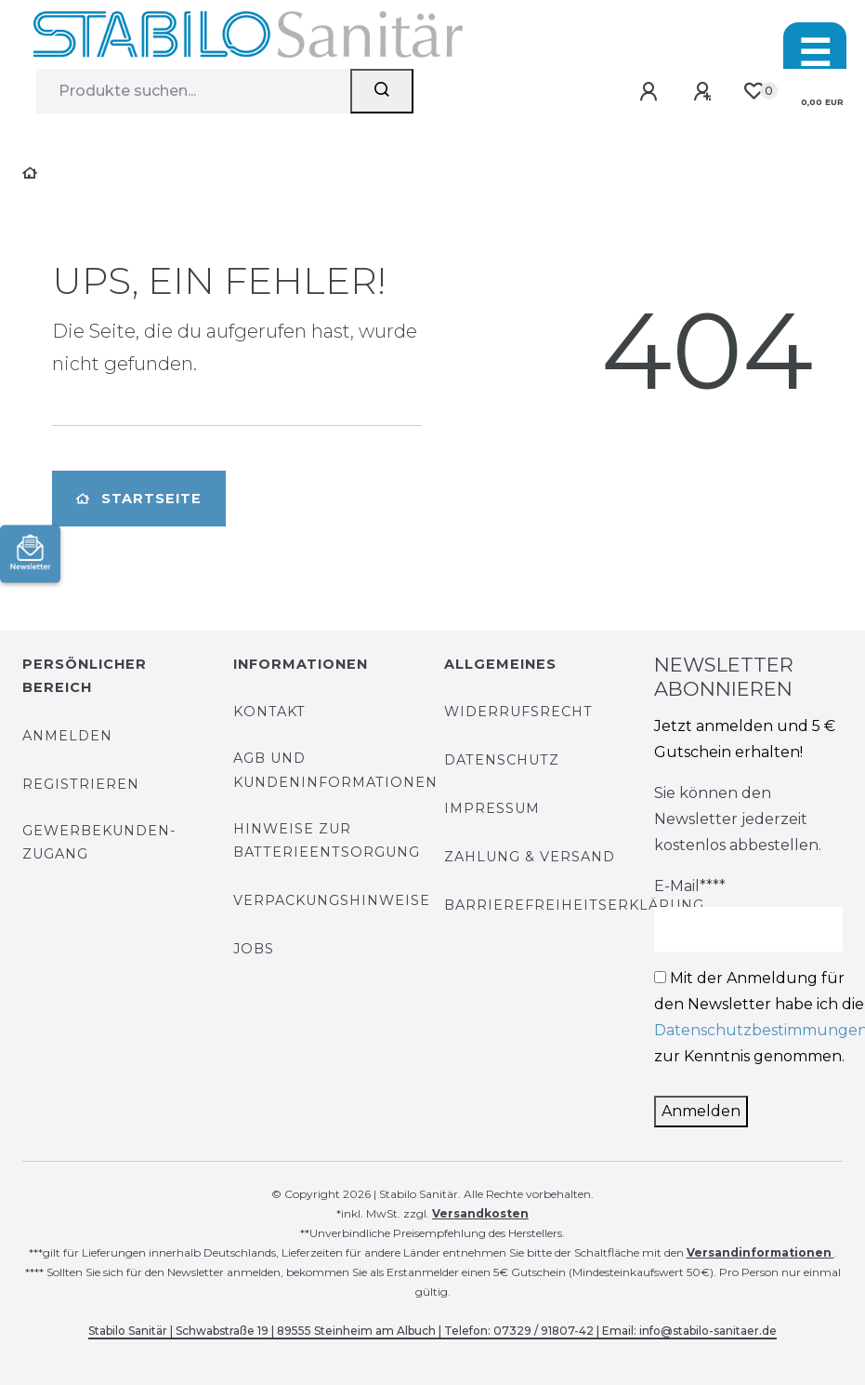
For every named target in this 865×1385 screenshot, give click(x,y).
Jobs (253, 948)
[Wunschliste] (753, 91)
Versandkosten (480, 1213)
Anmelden (67, 735)
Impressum (492, 808)
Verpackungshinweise (331, 900)
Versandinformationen (760, 1252)
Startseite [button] (139, 498)
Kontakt (269, 711)
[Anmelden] (651, 92)
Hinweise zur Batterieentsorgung (326, 840)
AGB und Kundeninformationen (335, 770)
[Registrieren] (705, 92)
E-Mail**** (690, 886)
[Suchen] (381, 91)
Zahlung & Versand (529, 856)
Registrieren (80, 784)
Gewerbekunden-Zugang (99, 842)
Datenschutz (501, 760)
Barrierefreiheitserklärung (574, 905)
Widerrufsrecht (518, 711)
